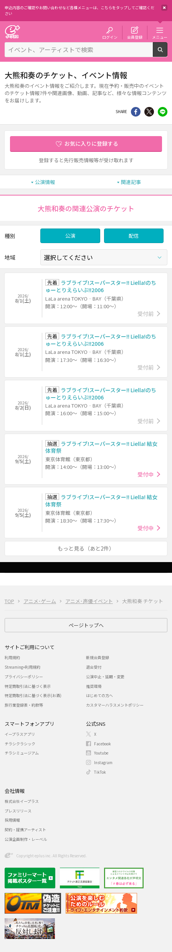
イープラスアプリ (20, 734)
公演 (70, 235)
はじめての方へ (99, 695)
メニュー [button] (159, 36)
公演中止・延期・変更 (105, 676)
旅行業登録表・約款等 (24, 705)
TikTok (100, 772)
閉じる (164, 8)
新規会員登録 (97, 657)
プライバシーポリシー (24, 676)
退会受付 (93, 667)
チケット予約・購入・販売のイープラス (12, 31)
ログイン (109, 36)
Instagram (103, 762)
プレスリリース (18, 811)
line (162, 112)
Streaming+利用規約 (22, 667)
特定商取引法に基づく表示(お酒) (33, 695)
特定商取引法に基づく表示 (28, 686)
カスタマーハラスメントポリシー (115, 705)
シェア (136, 112)
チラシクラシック (20, 743)
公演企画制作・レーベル (26, 839)
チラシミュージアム (22, 753)
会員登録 (134, 36)
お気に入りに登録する (91, 143)
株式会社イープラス (22, 801)
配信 (134, 235)
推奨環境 (93, 686)
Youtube (101, 753)
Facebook (102, 743)
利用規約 (12, 657)
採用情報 (12, 820)
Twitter (149, 112)
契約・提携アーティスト (25, 829)
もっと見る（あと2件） (86, 548)
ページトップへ (86, 625)
